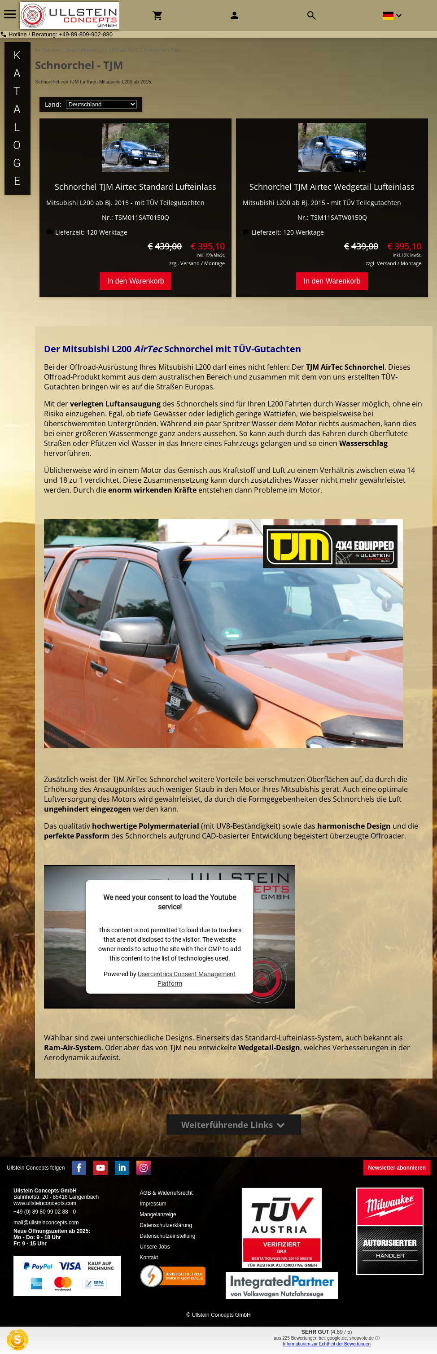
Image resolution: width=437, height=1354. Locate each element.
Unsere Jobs (155, 1247)
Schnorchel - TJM (161, 50)
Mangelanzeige (158, 1214)
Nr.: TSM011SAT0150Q (135, 217)
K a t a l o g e (17, 118)
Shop (71, 50)
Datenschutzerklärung (166, 1225)
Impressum (153, 1204)
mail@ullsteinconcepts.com (46, 1222)
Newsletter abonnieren (397, 1168)
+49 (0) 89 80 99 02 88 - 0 (44, 1212)
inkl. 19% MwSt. (211, 255)
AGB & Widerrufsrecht (166, 1193)
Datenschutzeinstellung (167, 1236)
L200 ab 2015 (123, 50)
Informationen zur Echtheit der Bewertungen (327, 1343)
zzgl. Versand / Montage (197, 263)
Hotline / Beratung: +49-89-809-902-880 (61, 34)
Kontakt (149, 1257)
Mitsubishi (92, 50)
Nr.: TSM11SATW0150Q (332, 217)
